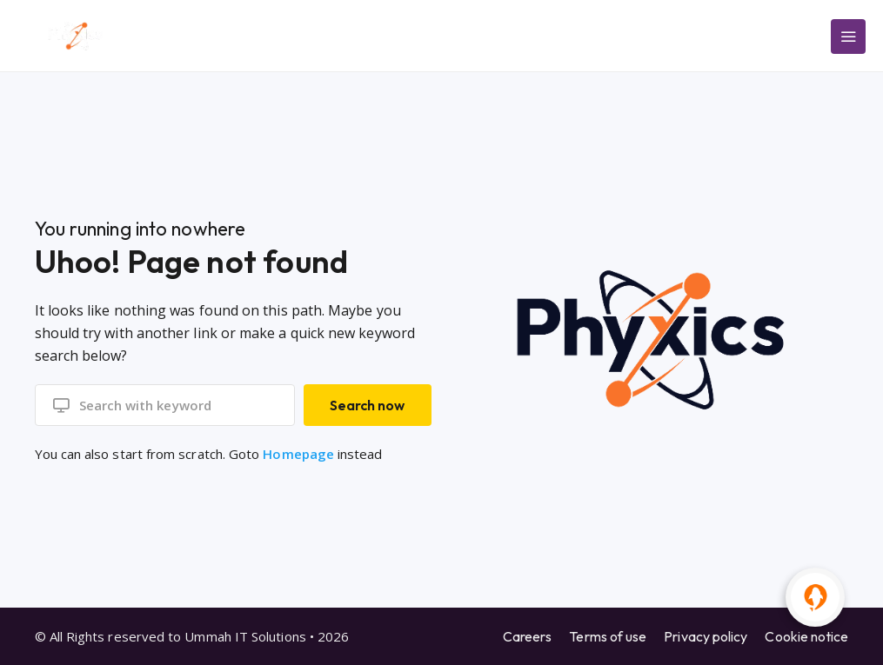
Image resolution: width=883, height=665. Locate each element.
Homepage (298, 453)
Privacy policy (705, 636)
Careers (527, 636)
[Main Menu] (848, 36)
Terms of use (607, 636)
